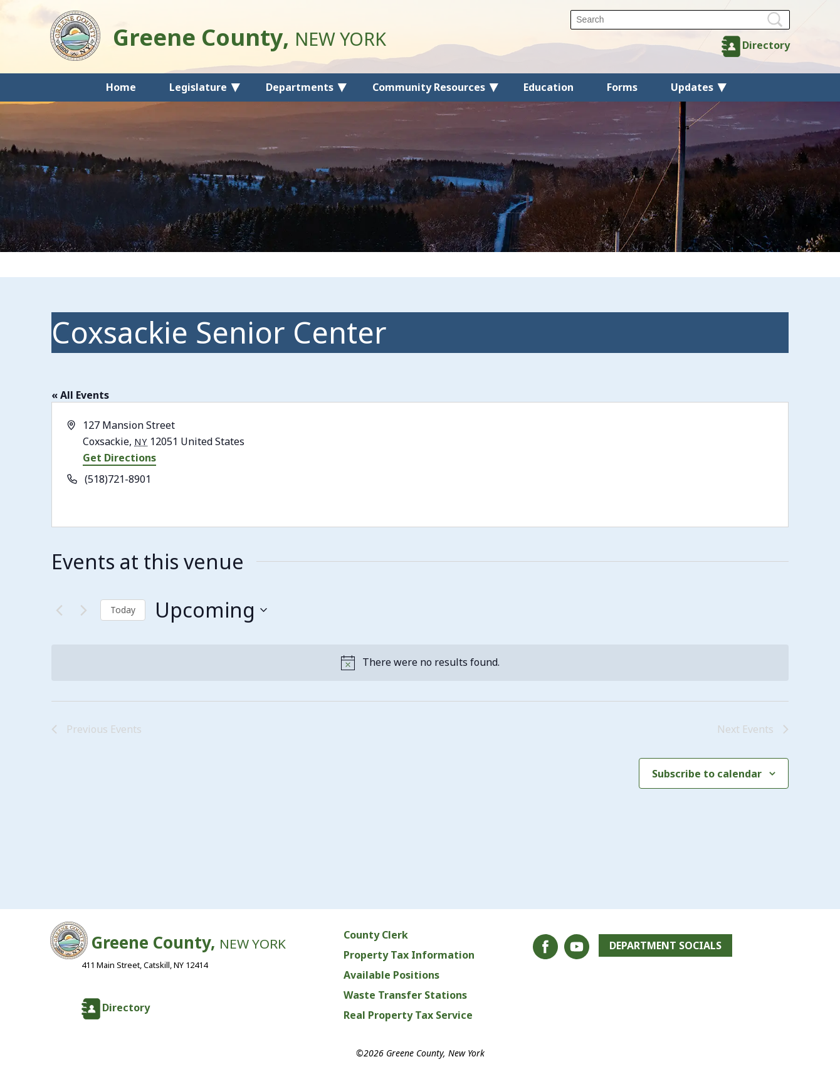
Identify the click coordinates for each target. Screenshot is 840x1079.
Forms (622, 87)
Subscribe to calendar (707, 774)
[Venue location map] (603, 465)
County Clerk (376, 935)
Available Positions (391, 975)
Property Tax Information (409, 955)
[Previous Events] (58, 610)
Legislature (198, 87)
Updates (692, 87)
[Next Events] (83, 610)
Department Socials (665, 945)
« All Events (80, 395)
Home (121, 87)
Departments (299, 87)
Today (122, 610)
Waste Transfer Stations (405, 995)
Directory (766, 45)
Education (548, 87)
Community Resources (428, 87)
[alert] (420, 663)
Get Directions (119, 458)
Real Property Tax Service (408, 1015)
